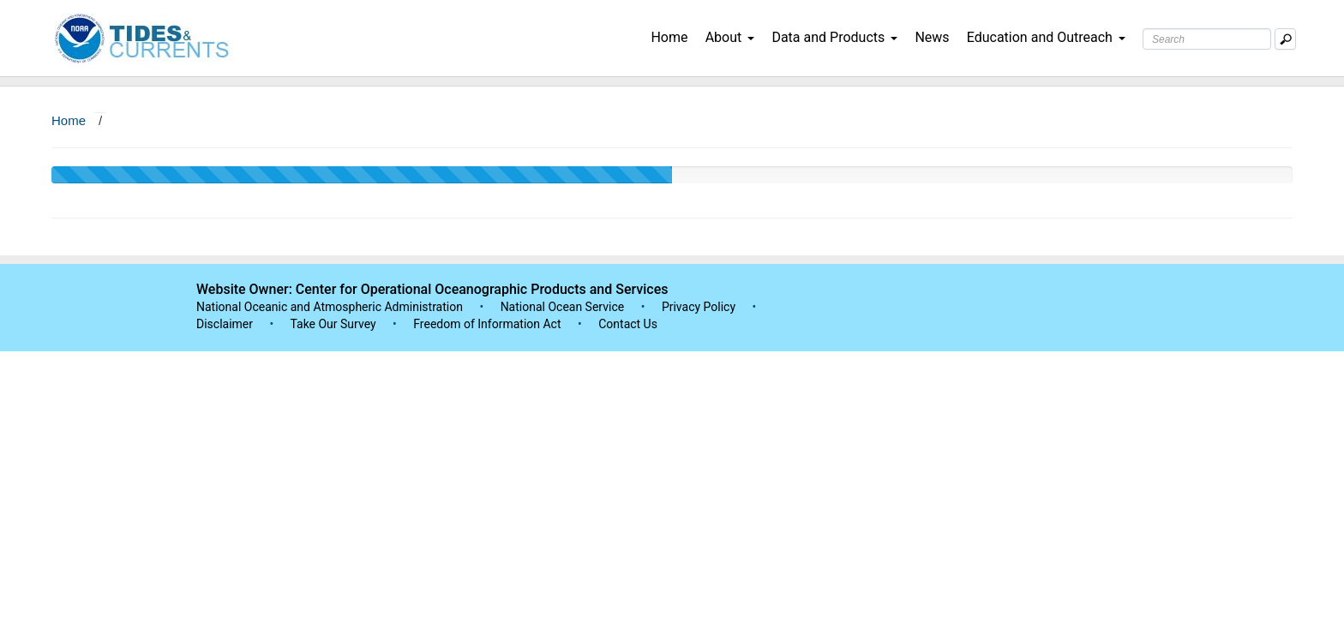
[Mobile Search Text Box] (1285, 39)
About (730, 37)
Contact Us (627, 324)
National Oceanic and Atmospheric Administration (329, 307)
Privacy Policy (698, 307)
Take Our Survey (334, 324)
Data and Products (834, 37)
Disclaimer (224, 324)
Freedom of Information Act (487, 324)
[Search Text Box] (1207, 39)
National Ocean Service (563, 307)
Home (669, 37)
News (932, 37)
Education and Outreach (1046, 37)
